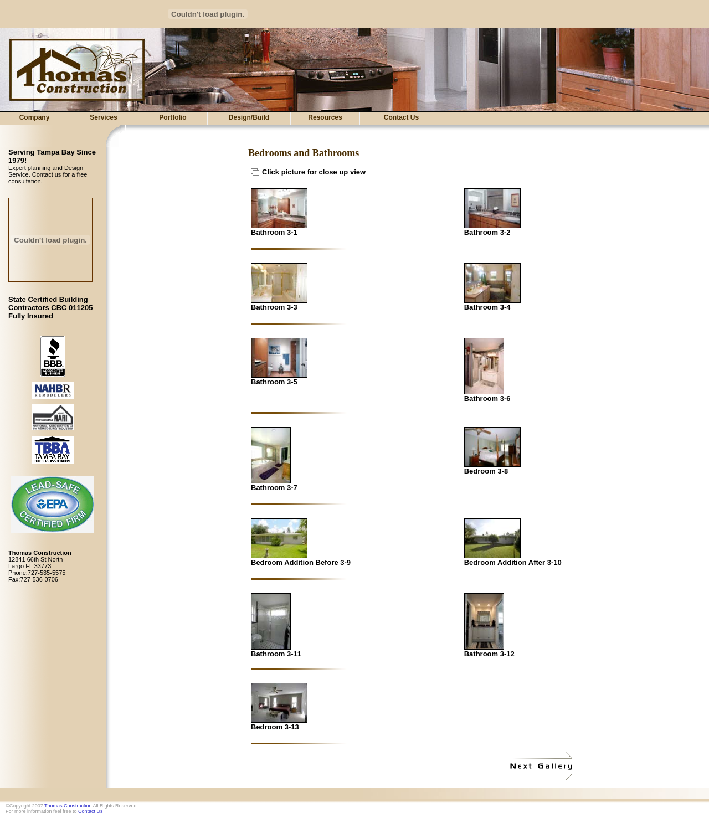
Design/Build (249, 117)
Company (34, 117)
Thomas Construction (68, 806)
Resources (325, 117)
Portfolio (172, 117)
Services (103, 117)
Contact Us (401, 117)
